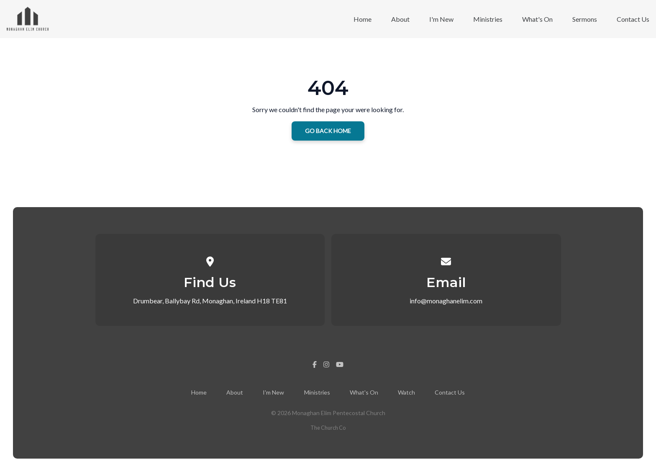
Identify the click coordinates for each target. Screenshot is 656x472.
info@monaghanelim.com (446, 301)
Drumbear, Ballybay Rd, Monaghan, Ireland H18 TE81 (210, 301)
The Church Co (328, 427)
